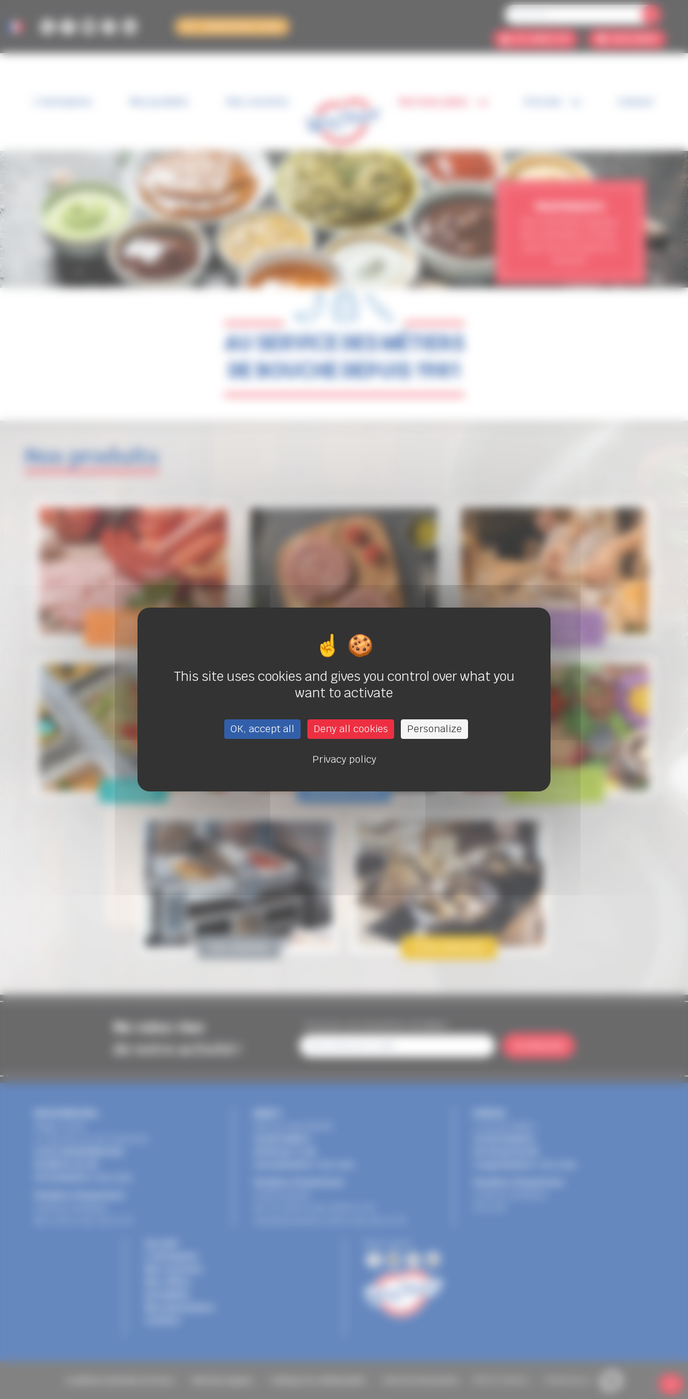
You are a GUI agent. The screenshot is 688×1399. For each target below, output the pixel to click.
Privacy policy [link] (344, 759)
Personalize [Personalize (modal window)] (434, 728)
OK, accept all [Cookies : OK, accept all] (262, 728)
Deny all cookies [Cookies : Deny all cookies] (350, 728)
